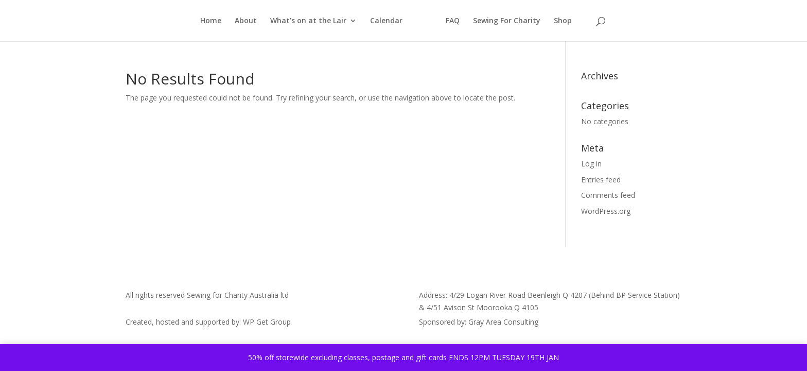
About (246, 21)
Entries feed (601, 179)
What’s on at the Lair (308, 21)
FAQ (453, 21)
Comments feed (608, 195)
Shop (563, 21)
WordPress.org (605, 211)
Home (210, 21)
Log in (591, 163)
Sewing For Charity (506, 21)
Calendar (386, 21)
